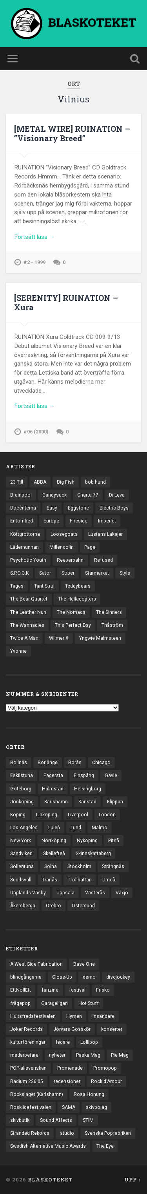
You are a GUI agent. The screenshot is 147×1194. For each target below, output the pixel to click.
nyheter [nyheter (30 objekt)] (57, 1055)
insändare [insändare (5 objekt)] (103, 1016)
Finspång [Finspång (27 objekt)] (84, 775)
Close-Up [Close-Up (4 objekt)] (62, 977)
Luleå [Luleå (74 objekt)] (54, 827)
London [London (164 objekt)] (107, 814)
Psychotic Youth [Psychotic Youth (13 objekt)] (28, 560)
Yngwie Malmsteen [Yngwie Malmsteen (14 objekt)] (100, 638)
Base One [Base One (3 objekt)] (84, 964)
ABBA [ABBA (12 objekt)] (40, 482)
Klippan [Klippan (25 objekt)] (115, 801)
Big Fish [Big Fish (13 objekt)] (65, 482)
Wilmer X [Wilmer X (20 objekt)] (59, 638)
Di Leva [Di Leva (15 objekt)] (117, 495)
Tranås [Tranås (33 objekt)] (49, 880)
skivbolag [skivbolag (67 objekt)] (96, 1107)
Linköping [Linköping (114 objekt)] (46, 814)
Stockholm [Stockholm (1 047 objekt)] (79, 866)
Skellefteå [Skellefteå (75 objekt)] (54, 853)
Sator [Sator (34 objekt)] (45, 573)
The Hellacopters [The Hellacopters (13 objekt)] (77, 599)
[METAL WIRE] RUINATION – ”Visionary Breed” (72, 133)
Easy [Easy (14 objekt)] (52, 508)
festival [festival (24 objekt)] (77, 990)
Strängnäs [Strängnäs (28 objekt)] (113, 866)
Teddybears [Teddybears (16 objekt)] (78, 586)
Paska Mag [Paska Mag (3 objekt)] (88, 1055)
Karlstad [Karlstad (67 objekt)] (87, 801)
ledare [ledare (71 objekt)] (63, 1042)
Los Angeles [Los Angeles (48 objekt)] (24, 827)
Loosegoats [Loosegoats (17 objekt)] (64, 534)
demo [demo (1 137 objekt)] (89, 977)
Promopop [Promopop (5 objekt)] (105, 1068)
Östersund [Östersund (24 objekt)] (83, 905)
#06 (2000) (36, 432)
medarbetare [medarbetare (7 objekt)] (24, 1055)
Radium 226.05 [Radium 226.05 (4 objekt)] (26, 1081)
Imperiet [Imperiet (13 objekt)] (107, 521)
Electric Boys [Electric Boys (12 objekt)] (114, 508)
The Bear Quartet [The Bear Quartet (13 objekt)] (28, 599)
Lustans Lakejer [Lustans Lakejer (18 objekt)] (105, 534)
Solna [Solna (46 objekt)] (50, 866)
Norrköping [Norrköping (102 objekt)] (54, 840)
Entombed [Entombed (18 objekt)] (21, 521)
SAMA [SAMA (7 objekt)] (68, 1107)
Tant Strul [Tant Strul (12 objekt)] (44, 586)
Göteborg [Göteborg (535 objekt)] (20, 789)
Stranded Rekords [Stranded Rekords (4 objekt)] (29, 1133)
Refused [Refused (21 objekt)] (103, 560)
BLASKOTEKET (50, 1179)
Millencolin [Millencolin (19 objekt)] (61, 547)
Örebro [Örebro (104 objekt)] (53, 905)
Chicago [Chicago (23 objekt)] (101, 762)
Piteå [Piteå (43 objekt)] (113, 840)
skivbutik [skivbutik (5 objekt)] (19, 1120)
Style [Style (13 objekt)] (125, 573)
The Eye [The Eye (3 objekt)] (105, 1146)
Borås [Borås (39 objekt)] (75, 762)
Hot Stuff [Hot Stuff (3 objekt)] (88, 1003)
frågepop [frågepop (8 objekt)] (20, 1003)
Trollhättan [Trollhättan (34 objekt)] (80, 880)
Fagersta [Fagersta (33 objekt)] (53, 775)
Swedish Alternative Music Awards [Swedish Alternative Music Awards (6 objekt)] (48, 1146)
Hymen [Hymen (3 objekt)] (74, 1016)
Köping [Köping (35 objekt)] (17, 814)
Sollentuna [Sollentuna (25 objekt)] (22, 866)
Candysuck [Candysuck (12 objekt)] (54, 495)
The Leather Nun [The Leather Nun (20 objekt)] (28, 612)
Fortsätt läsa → (34, 236)
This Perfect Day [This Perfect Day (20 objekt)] (73, 625)
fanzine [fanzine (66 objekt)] (50, 990)
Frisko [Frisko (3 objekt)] (103, 990)
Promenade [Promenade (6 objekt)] (70, 1068)
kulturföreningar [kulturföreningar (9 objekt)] (27, 1042)
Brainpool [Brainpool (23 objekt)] (21, 495)
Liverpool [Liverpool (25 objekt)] (78, 814)
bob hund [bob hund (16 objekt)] (95, 482)
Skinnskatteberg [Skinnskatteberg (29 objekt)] (93, 853)
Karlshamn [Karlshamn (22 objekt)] (56, 801)
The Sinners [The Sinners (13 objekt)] (109, 612)
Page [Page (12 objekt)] (89, 547)
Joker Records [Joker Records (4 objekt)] (26, 1029)
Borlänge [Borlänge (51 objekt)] (48, 762)
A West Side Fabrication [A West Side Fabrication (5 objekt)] (36, 964)
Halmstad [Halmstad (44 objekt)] (53, 789)
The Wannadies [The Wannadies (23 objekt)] (27, 625)
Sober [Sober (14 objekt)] (68, 573)
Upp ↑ (132, 1179)
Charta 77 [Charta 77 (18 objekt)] (87, 495)
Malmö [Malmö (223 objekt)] (99, 827)
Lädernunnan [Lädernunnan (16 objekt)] (24, 547)
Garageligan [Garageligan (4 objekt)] (54, 1003)
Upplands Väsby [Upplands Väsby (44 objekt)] (28, 893)
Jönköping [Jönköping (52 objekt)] (22, 801)
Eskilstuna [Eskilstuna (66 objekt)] (21, 775)
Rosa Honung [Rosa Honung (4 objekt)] (89, 1094)
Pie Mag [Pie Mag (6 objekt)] (120, 1055)
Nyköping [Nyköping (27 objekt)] (87, 840)
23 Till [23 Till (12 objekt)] (16, 482)
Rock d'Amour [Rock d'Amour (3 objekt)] (106, 1081)
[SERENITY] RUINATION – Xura (66, 302)
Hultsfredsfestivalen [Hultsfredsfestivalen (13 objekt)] (33, 1016)
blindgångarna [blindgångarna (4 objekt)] (26, 977)
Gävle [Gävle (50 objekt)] (111, 775)
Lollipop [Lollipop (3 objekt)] (89, 1042)
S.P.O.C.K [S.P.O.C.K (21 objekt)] (19, 573)
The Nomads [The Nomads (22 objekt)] (71, 612)
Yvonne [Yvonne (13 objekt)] (18, 651)
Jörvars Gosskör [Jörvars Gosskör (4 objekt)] (72, 1029)
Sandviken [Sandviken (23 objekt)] (21, 853)
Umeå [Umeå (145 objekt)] (108, 880)
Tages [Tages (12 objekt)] (17, 586)
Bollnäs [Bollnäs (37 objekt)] (18, 762)
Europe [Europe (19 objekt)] (51, 521)
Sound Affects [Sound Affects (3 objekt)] (56, 1120)
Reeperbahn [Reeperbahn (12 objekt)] (70, 560)
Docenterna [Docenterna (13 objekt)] (23, 508)
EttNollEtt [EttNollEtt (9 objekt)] (20, 990)
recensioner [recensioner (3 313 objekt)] (67, 1081)
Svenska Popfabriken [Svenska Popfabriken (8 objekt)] (108, 1133)
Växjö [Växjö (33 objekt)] (122, 893)
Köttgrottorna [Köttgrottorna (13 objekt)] (25, 534)
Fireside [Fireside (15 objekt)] (78, 521)
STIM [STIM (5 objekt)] (88, 1120)
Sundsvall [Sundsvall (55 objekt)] (20, 880)
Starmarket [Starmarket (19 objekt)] (97, 573)
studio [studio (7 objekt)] (67, 1133)
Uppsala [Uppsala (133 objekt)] (65, 893)
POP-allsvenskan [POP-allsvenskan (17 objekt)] (28, 1068)
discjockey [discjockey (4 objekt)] (118, 977)
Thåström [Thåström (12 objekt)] (112, 625)
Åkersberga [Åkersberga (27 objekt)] (22, 905)
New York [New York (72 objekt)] (20, 840)
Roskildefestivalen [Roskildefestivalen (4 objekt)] (30, 1107)
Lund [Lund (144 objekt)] (76, 827)
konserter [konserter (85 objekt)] (111, 1029)
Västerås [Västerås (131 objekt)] (95, 893)
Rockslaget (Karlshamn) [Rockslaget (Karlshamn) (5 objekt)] (36, 1094)
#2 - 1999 (34, 262)
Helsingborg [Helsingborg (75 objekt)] (87, 789)
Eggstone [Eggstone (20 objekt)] (78, 508)
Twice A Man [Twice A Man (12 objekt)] (24, 638)
